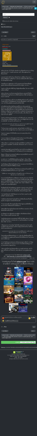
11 (14, 347)
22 (30, 347)
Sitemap (3, 347)
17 (23, 347)
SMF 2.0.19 (12, 356)
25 (34, 347)
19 (26, 347)
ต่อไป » (33, 32)
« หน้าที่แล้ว (5, 32)
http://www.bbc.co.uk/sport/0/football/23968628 (19, 256)
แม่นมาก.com (26, 254)
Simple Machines (23, 356)
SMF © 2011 (17, 356)
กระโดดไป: (17, 342)
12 (16, 347)
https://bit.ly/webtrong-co (6, 26)
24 (33, 347)
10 (13, 347)
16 (22, 347)
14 (19, 347)
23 (32, 347)
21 (29, 347)
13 (17, 347)
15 (20, 347)
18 (24, 347)
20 (27, 347)
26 (36, 347)
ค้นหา (5, 17)
